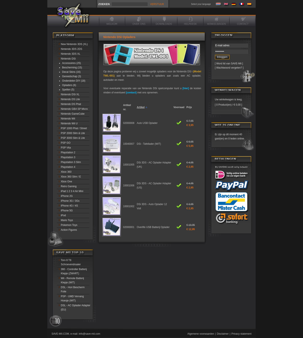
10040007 (128, 143)
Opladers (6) (69, 85)
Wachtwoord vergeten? (229, 67)
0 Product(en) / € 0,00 (228, 104)
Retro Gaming (69, 186)
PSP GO (65, 142)
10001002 (128, 206)
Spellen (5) (68, 89)
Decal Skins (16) (71, 71)
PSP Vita (66, 147)
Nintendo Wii (68, 118)
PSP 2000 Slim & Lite (73, 133)
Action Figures (69, 229)
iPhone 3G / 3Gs (70, 200)
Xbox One (66, 181)
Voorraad (178, 107)
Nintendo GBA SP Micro (74, 108)
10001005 (128, 164)
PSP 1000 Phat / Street (74, 128)
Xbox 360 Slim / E (71, 176)
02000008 (128, 123)
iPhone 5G (67, 210)
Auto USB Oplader (147, 123)
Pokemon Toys (69, 225)
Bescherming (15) (72, 67)
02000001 (128, 227)
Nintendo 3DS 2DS (71, 49)
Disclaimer (223, 333)
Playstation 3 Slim (71, 162)
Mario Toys (67, 220)
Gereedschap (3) (71, 76)
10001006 (128, 185)
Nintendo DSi (68, 58)
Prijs (189, 107)
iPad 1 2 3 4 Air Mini (72, 191)
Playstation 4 (68, 167)
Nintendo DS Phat (71, 104)
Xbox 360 (66, 171)
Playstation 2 (68, 152)
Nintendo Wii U (69, 123)
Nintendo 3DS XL (70, 53)
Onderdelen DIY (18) (73, 80)
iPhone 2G (67, 196)
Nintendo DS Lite (70, 99)
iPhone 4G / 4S (69, 205)
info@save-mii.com (89, 333)
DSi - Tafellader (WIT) (149, 143)
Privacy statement (241, 333)
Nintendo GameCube (73, 113)
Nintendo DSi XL (70, 94)
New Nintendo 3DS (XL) (74, 44)
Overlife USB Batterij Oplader (153, 227)
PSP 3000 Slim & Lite (73, 138)
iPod (63, 215)
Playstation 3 (68, 157)
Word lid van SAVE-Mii (229, 63)
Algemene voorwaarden (200, 333)
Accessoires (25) (71, 63)
